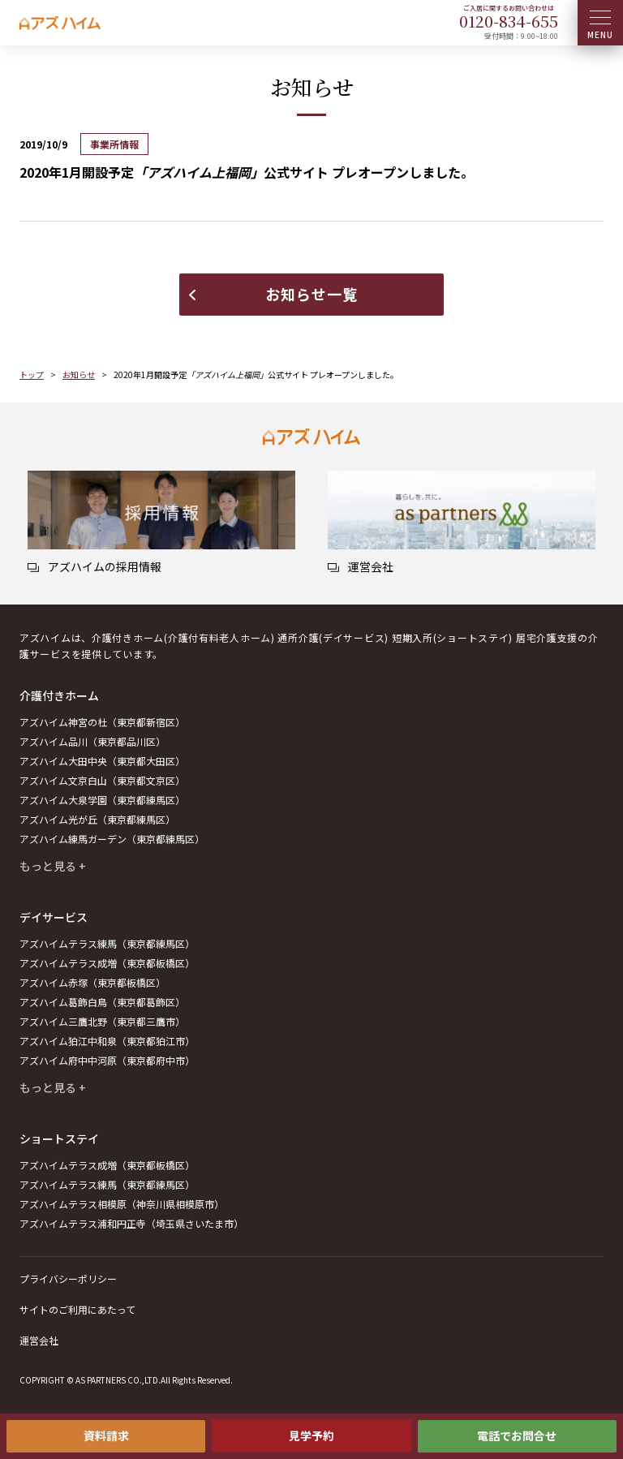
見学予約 (311, 1435)
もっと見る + (52, 866)
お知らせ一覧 (311, 293)
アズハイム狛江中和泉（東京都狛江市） (107, 1041)
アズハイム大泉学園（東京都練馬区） (102, 800)
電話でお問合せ (516, 1435)
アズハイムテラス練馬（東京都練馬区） (107, 943)
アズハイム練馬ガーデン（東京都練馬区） (111, 839)
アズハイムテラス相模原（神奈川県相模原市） (121, 1204)
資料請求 (106, 1435)
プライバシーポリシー (68, 1278)
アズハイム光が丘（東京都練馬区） (97, 819)
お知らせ (78, 374)
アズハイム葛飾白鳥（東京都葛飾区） (102, 1002)
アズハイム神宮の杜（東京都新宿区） (102, 722)
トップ (31, 374)
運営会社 (38, 1340)
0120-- (508, 20)
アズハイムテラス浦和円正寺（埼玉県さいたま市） (131, 1223)
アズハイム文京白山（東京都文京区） (102, 780)
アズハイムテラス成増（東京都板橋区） (107, 963)
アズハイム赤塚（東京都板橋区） (92, 982)
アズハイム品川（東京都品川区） (92, 741)
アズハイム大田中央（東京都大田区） (102, 761)
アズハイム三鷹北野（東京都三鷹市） (102, 1021)
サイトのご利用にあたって (77, 1309)
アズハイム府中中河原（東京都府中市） (107, 1060)
